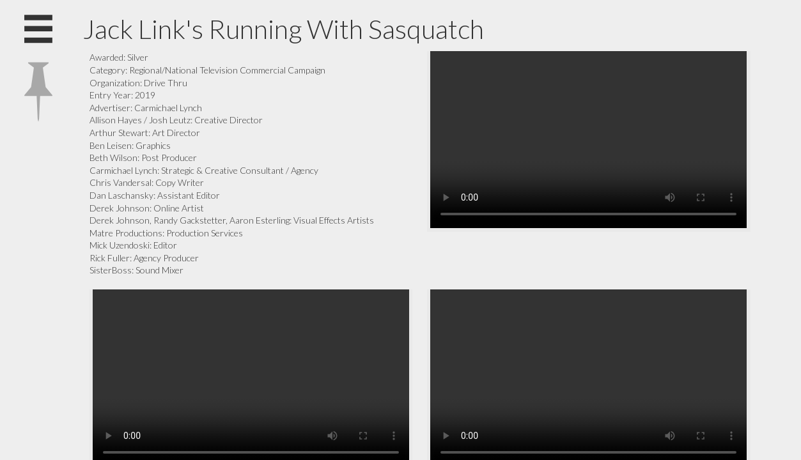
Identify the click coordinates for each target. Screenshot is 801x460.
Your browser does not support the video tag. (588, 139)
